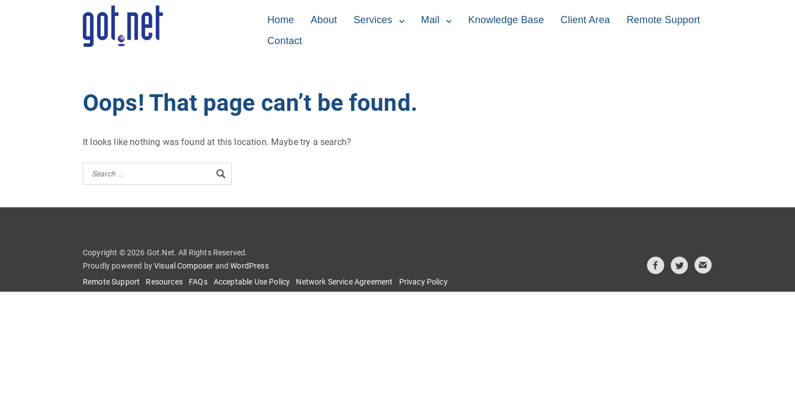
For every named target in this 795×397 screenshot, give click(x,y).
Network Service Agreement (344, 281)
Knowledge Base (506, 19)
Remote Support (663, 19)
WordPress (249, 265)
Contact (284, 40)
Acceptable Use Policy (252, 281)
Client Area (585, 19)
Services (372, 19)
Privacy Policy (423, 281)
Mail (430, 19)
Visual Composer (183, 265)
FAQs (198, 281)
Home (280, 19)
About (324, 19)
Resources (164, 281)
